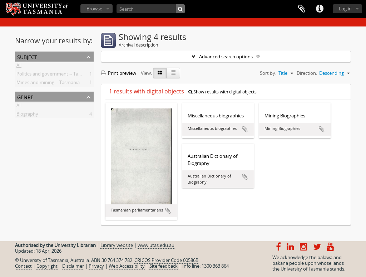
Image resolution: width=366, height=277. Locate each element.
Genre (25, 96)
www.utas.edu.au (156, 245)
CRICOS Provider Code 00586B (166, 260)
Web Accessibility (127, 266)
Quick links (319, 9)
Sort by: (268, 73)
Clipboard (302, 9)
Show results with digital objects (222, 92)
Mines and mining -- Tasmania (48, 84)
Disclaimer (73, 266)
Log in (345, 8)
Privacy (96, 266)
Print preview (118, 73)
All (18, 66)
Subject (27, 56)
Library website (116, 245)
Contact (23, 266)
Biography (27, 115)
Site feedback (163, 266)
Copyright (47, 266)
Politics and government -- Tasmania (55, 75)
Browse (94, 8)
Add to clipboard (168, 210)
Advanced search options (226, 56)
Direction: (307, 73)
